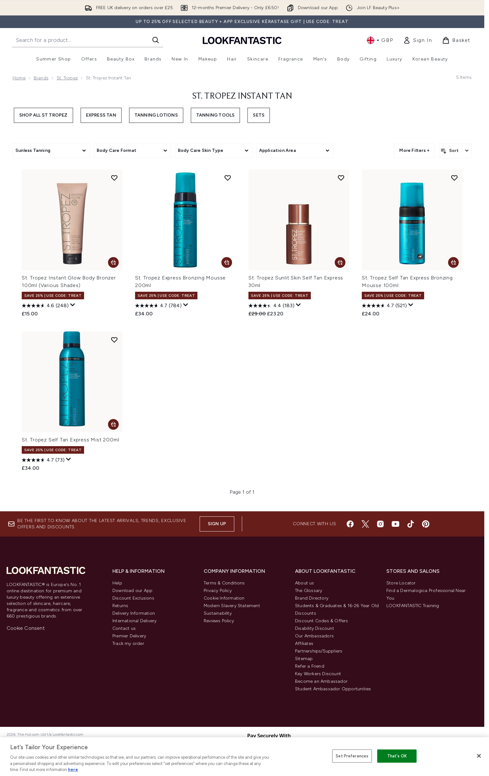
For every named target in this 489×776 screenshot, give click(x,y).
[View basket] (456, 40)
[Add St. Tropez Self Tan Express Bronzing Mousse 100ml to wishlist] (454, 177)
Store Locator (401, 583)
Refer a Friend (309, 666)
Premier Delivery (129, 636)
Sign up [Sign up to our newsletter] (217, 523)
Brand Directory (311, 598)
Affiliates (304, 643)
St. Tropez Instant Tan (242, 96)
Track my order (128, 643)
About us (304, 583)
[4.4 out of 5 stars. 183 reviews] (271, 305)
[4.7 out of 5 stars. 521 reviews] (384, 305)
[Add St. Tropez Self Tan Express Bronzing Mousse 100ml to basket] (453, 262)
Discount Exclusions (133, 598)
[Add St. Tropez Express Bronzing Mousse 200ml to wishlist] (227, 177)
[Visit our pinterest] (425, 524)
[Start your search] (87, 40)
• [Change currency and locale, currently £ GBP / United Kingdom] (380, 40)
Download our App (132, 590)
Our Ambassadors (314, 636)
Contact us (124, 628)
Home (19, 78)
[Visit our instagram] (380, 524)
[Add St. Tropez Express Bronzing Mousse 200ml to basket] (226, 262)
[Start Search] (155, 40)
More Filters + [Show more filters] (414, 150)
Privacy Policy (218, 590)
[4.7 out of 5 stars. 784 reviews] (158, 305)
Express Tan (101, 115)
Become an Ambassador (321, 681)
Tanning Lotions (156, 115)
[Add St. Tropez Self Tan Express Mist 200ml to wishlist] (114, 339)
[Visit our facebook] (350, 524)
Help (117, 583)
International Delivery (134, 621)
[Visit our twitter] (365, 524)
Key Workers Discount (318, 673)
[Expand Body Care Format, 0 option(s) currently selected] (132, 150)
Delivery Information (133, 613)
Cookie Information (224, 598)
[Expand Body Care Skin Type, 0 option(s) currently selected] (214, 150)
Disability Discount (314, 628)
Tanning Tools (215, 115)
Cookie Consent (26, 628)
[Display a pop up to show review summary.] (73, 305)
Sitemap (304, 658)
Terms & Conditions (224, 583)
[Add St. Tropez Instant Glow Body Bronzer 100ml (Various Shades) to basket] (113, 262)
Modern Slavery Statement (232, 605)
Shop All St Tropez (43, 115)
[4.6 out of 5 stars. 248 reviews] (45, 305)
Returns (120, 605)
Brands (41, 78)
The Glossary (308, 590)
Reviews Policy (219, 621)
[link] (417, 40)
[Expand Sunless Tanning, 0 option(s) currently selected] (51, 150)
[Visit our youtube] (395, 524)
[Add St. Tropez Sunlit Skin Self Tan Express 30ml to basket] (340, 262)
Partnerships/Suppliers (318, 651)
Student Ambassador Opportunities (333, 689)
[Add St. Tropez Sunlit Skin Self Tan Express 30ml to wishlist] (341, 177)
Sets (258, 115)
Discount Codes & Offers (321, 621)
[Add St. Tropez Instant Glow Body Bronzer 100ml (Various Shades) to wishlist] (114, 177)
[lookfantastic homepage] (242, 40)
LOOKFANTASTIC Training (412, 605)
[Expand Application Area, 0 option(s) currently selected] (295, 150)
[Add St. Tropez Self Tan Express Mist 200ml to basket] (113, 424)
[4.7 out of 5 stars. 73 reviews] (43, 460)
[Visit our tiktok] (410, 524)
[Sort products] (455, 150)
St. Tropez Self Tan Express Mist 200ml (70, 440)
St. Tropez (67, 78)
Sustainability (218, 613)
